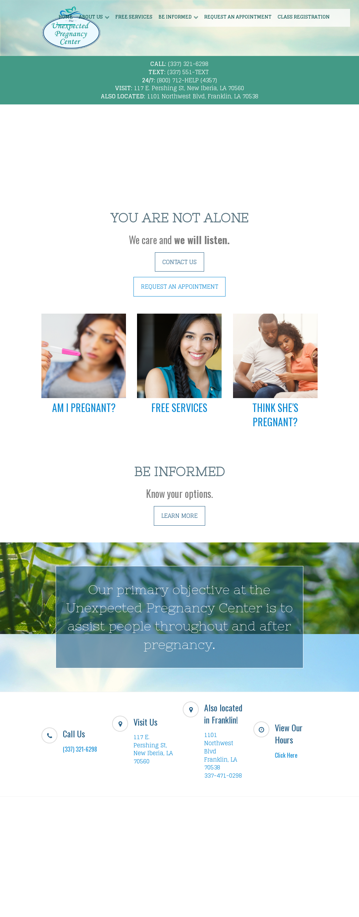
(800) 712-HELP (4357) (187, 80)
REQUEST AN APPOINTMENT (179, 287)
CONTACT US (179, 262)
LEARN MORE (179, 516)
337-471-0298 (223, 776)
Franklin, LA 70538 (220, 763)
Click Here (286, 755)
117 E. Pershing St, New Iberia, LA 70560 (189, 88)
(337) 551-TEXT (187, 72)
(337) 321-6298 (188, 64)
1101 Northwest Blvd (218, 743)
